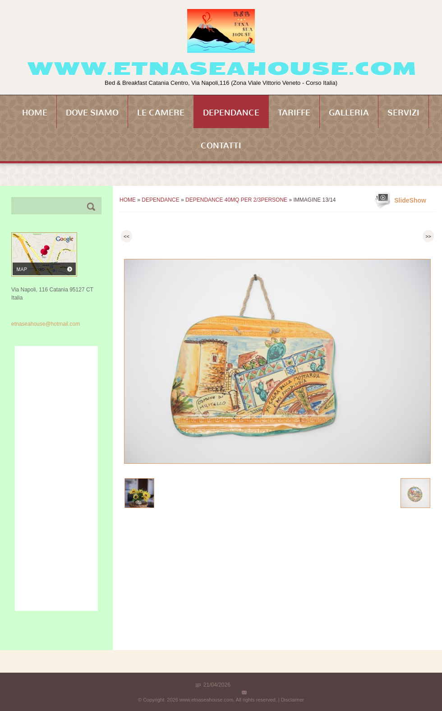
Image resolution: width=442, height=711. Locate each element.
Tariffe (294, 112)
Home (34, 112)
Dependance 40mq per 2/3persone (236, 200)
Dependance (231, 112)
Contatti (221, 145)
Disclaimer (292, 699)
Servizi (403, 112)
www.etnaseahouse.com (221, 68)
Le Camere (160, 112)
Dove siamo (92, 112)
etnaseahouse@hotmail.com (45, 324)
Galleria (349, 112)
